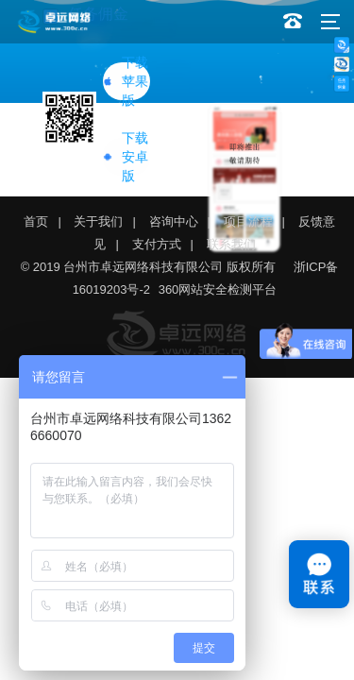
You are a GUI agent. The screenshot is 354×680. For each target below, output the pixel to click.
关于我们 (98, 221)
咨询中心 (173, 221)
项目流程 (248, 221)
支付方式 (156, 244)
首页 (36, 221)
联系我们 (231, 244)
